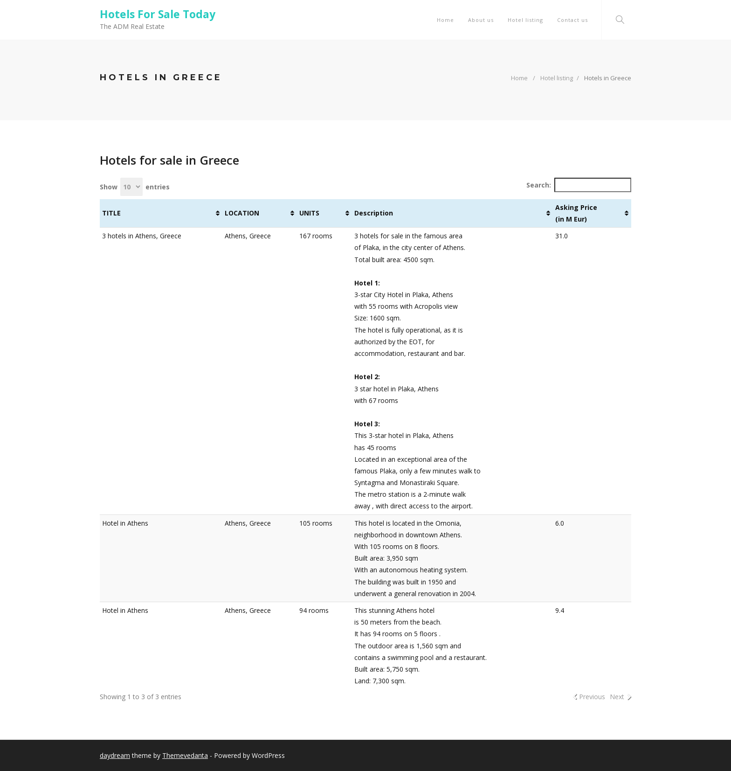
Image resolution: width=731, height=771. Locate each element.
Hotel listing (556, 78)
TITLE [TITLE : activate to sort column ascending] (111, 212)
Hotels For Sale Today (157, 14)
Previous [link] (592, 696)
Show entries (135, 187)
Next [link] (617, 696)
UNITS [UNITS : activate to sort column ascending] (309, 212)
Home (519, 78)
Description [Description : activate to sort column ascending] (373, 212)
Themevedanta (185, 755)
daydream (115, 755)
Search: (578, 185)
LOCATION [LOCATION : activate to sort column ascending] (242, 212)
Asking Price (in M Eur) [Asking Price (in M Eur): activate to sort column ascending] (576, 213)
